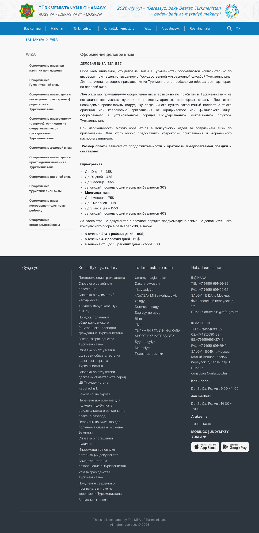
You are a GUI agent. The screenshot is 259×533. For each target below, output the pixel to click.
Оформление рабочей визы (50, 176)
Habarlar (57, 28)
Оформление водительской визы (44, 222)
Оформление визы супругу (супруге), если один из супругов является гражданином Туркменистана (50, 128)
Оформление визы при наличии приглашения (46, 68)
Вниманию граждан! (94, 500)
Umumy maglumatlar (150, 278)
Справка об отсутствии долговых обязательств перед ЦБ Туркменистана (102, 377)
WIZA (54, 39)
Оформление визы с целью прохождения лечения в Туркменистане (50, 162)
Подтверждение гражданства (102, 278)
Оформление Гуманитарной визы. (44, 82)
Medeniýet (143, 348)
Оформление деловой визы (50, 147)
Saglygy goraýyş (147, 312)
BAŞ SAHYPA (35, 39)
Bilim (138, 319)
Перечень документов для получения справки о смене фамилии (101, 427)
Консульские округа (94, 394)
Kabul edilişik (88, 388)
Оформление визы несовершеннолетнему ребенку (47, 205)
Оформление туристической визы (45, 188)
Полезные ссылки (149, 353)
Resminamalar (200, 28)
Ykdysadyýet (144, 289)
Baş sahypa (32, 28)
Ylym (138, 324)
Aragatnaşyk (170, 28)
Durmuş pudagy (147, 307)
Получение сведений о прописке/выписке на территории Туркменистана (100, 488)
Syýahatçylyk (145, 342)
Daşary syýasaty (147, 283)
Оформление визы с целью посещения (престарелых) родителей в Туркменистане (50, 101)
